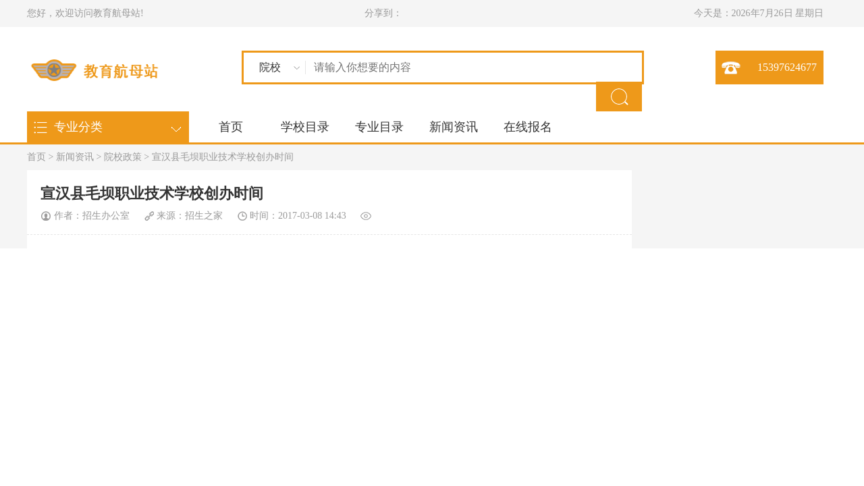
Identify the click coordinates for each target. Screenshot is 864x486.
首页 (231, 127)
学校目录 (305, 127)
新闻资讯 (453, 127)
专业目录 (379, 127)
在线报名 (528, 127)
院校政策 (123, 157)
